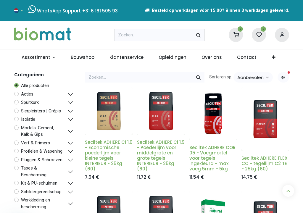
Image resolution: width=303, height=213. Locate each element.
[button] (253, 77)
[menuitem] (38, 57)
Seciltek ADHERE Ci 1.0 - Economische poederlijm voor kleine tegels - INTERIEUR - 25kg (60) (109, 155)
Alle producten (35, 85)
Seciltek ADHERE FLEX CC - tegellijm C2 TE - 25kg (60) (264, 163)
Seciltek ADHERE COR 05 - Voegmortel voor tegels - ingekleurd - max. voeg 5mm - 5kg (212, 158)
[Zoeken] (198, 35)
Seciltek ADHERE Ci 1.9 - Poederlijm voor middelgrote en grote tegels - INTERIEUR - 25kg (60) (161, 155)
